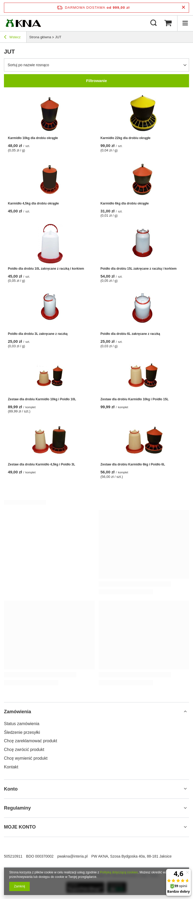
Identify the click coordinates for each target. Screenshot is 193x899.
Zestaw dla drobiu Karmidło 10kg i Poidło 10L (42, 399)
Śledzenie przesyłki (22, 732)
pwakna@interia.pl (72, 856)
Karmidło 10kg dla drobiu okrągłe (33, 138)
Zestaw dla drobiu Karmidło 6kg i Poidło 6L (133, 464)
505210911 (13, 856)
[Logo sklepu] (23, 23)
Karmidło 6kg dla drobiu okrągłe (125, 203)
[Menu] (185, 23)
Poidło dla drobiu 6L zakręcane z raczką (130, 334)
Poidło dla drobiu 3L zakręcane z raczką (38, 334)
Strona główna (40, 37)
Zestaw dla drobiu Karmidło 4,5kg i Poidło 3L (41, 464)
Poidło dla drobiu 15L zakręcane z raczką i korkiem (139, 268)
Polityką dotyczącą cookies (119, 872)
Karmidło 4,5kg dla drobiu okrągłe (33, 203)
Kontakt (11, 767)
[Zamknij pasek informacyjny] (183, 7)
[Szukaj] (153, 23)
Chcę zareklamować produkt (30, 741)
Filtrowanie (96, 80)
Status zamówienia (21, 723)
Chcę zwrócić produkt (24, 749)
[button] (96, 712)
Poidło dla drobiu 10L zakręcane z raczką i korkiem (46, 268)
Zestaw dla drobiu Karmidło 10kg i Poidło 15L (135, 399)
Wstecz (12, 37)
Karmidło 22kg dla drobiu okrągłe (126, 138)
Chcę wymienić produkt (25, 758)
